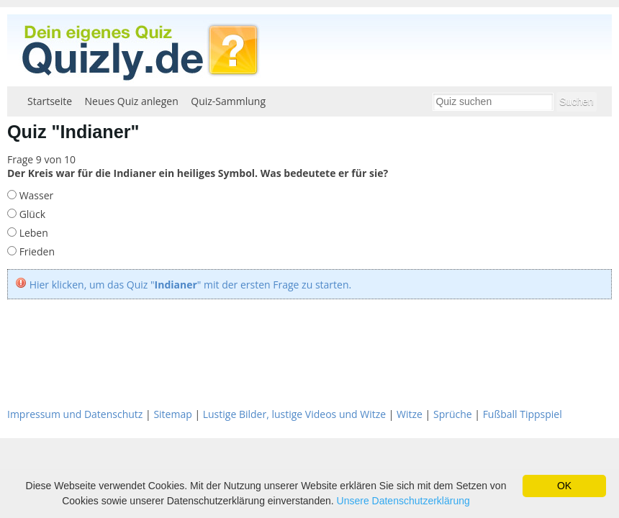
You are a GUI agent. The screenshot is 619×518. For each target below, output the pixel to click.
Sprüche (452, 414)
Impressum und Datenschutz (75, 414)
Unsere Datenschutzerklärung (403, 500)
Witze (410, 414)
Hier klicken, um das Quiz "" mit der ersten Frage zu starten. (191, 284)
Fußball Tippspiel (522, 414)
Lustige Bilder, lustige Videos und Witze (294, 414)
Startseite (49, 101)
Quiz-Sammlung (228, 101)
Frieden (36, 251)
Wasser (35, 195)
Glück (31, 214)
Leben (32, 233)
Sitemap (172, 414)
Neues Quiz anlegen (132, 101)
